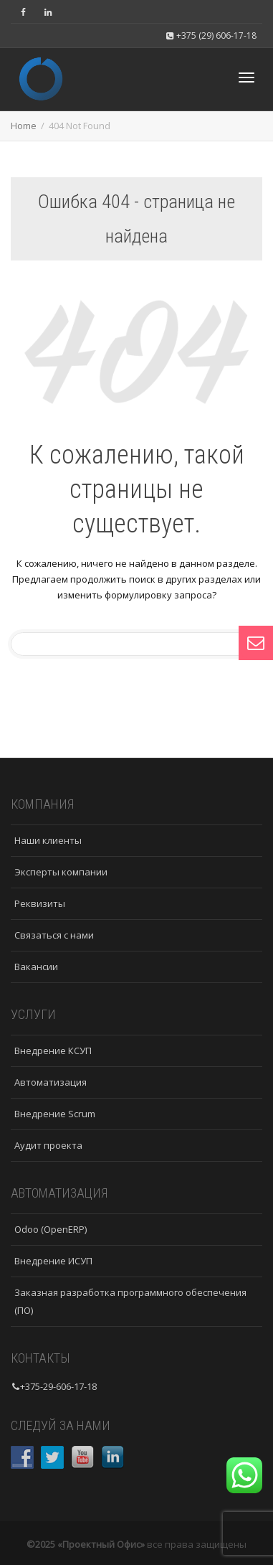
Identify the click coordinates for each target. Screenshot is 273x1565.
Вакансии (36, 966)
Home (24, 125)
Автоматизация (50, 1082)
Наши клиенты (48, 840)
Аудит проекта (48, 1145)
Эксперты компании (60, 871)
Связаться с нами (54, 935)
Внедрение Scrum (54, 1113)
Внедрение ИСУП (53, 1260)
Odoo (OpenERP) (50, 1229)
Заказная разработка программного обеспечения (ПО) (130, 1301)
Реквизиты (39, 903)
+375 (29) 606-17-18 (211, 35)
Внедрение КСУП (53, 1050)
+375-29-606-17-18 (58, 1386)
